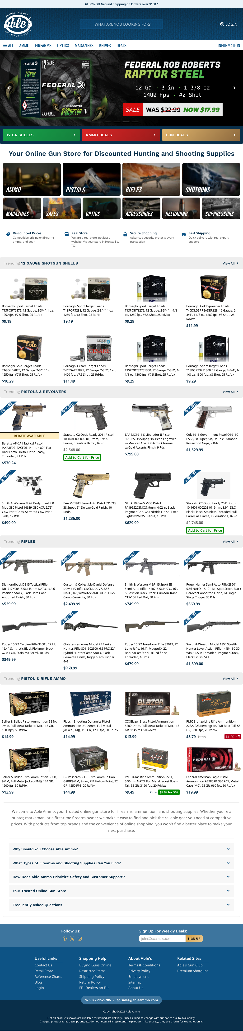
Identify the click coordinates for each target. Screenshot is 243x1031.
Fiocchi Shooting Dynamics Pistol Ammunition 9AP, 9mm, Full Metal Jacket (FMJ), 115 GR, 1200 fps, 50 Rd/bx (90, 725)
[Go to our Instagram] (79, 938)
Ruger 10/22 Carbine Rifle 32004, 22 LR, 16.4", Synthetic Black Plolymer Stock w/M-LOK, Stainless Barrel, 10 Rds (29, 648)
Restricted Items (92, 971)
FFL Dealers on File (94, 988)
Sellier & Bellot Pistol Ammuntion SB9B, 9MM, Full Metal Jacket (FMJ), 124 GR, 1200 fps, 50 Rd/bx (29, 781)
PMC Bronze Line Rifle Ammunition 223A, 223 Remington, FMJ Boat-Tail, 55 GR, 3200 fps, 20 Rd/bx (213, 725)
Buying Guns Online (95, 965)
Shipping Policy (91, 976)
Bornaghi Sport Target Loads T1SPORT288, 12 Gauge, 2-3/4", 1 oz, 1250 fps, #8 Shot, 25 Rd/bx (88, 310)
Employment (138, 976)
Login (39, 988)
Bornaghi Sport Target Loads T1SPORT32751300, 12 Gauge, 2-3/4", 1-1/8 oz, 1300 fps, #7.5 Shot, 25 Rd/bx (152, 370)
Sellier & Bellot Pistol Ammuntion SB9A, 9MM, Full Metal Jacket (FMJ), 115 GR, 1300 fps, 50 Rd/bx (29, 725)
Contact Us (43, 965)
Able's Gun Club (190, 965)
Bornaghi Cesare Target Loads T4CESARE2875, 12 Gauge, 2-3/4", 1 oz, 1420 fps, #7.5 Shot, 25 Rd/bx (89, 370)
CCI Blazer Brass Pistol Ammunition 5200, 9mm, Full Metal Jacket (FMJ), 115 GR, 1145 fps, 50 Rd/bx (152, 725)
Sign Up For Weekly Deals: (163, 931)
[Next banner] (234, 88)
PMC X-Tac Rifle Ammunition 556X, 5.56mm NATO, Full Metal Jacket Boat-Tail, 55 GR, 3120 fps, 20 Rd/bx (151, 781)
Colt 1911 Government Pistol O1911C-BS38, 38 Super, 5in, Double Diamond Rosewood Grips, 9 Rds (212, 438)
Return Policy (90, 982)
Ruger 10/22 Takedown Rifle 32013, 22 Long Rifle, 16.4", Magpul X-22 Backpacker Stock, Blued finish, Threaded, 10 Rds (151, 650)
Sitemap (134, 982)
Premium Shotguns (192, 971)
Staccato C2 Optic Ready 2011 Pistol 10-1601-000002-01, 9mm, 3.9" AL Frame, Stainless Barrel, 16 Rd (88, 438)
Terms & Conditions (144, 965)
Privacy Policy (139, 971)
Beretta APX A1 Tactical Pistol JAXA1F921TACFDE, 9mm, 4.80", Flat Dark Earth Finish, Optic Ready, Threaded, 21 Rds (26, 449)
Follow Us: (70, 931)
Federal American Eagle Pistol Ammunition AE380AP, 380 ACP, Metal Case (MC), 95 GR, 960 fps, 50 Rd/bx (212, 781)
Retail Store (44, 971)
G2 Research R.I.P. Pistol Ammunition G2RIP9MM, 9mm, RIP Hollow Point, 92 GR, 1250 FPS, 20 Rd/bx (90, 781)
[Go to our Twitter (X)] (72, 938)
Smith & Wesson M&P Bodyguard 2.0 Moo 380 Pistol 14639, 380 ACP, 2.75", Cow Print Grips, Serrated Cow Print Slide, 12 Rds (28, 509)
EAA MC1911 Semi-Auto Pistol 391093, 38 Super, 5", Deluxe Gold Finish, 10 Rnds (89, 507)
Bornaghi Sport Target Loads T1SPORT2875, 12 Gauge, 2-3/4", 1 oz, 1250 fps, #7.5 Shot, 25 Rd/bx (28, 310)
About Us (135, 988)
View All (231, 263)
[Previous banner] (8, 88)
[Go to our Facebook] (64, 938)
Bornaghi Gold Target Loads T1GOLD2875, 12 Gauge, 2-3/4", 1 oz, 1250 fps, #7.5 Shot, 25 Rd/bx (27, 370)
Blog (38, 982)
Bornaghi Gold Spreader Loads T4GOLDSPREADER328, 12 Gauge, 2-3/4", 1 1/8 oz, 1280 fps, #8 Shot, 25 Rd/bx (211, 312)
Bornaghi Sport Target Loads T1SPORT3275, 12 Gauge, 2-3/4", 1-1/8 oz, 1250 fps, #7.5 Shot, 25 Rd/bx (151, 310)
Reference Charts (48, 976)
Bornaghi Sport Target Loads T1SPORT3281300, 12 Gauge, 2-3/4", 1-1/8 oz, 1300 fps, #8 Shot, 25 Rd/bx (212, 370)
